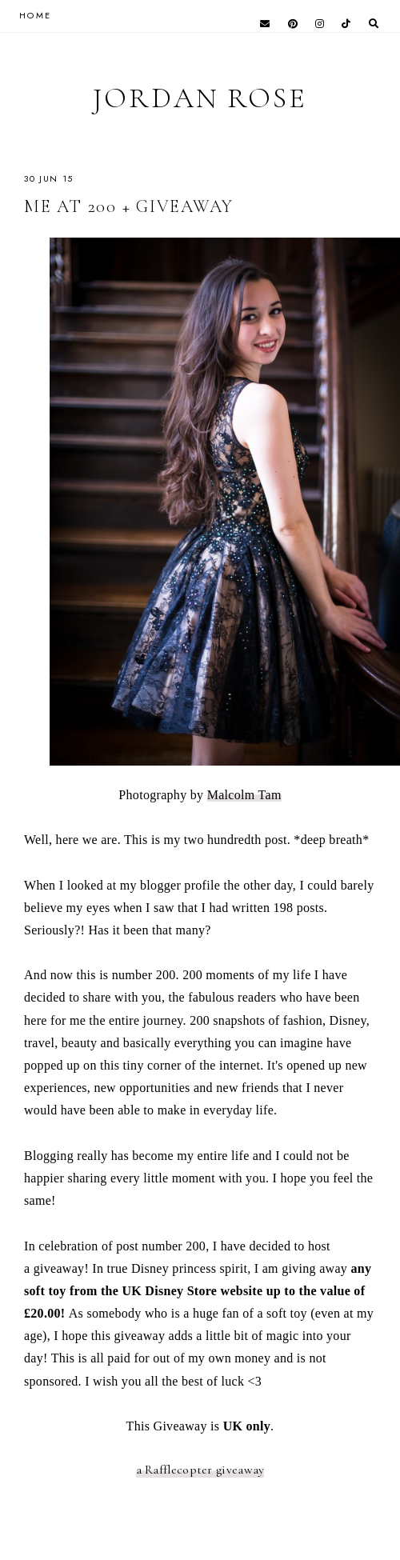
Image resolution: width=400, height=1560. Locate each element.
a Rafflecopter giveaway (200, 1470)
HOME (35, 15)
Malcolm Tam (244, 795)
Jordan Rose (200, 98)
